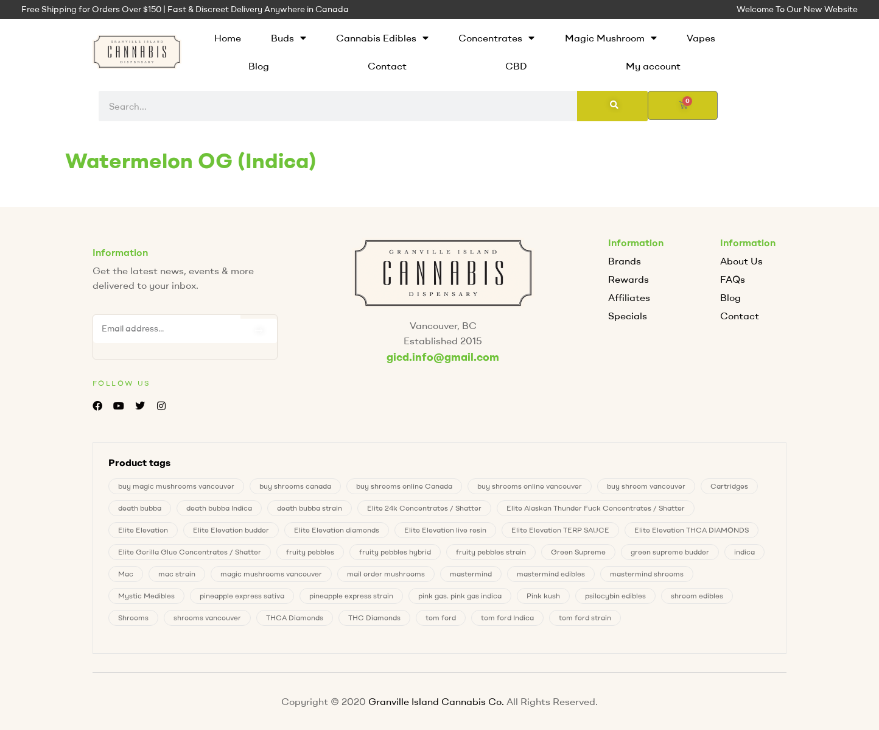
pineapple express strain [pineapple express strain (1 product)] (351, 595)
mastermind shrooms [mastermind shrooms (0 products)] (647, 573)
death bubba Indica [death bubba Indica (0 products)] (219, 507)
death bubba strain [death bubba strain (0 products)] (309, 507)
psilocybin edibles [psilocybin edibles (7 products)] (615, 595)
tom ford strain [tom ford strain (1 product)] (585, 617)
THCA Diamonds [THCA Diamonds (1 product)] (294, 617)
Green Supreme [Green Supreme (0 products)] (578, 551)
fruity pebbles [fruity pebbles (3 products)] (310, 551)
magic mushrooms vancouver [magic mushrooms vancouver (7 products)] (271, 573)
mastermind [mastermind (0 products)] (471, 573)
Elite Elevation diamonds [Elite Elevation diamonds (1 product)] (336, 529)
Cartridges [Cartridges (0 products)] (729, 486)
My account (653, 66)
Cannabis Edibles (382, 38)
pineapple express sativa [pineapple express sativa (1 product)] (242, 595)
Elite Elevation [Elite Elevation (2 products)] (143, 529)
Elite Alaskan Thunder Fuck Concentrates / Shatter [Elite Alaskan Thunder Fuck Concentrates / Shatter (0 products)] (595, 507)
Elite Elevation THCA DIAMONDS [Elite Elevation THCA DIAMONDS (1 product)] (691, 529)
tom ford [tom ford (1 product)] (440, 617)
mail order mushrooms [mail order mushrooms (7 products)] (386, 573)
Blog (258, 66)
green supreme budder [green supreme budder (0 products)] (670, 551)
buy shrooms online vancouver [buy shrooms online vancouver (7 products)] (529, 486)
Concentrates (496, 38)
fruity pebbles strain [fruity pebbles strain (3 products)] (491, 551)
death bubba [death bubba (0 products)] (139, 507)
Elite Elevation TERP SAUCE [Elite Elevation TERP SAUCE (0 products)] (560, 529)
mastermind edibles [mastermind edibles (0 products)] (551, 573)
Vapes (701, 38)
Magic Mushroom (611, 38)
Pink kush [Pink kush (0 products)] (543, 595)
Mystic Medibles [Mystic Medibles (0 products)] (146, 595)
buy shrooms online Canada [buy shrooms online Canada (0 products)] (404, 486)
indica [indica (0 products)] (744, 551)
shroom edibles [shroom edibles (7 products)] (697, 595)
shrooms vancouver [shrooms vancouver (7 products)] (207, 617)
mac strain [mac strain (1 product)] (176, 573)
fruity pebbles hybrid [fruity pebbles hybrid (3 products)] (395, 551)
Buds (288, 38)
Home (227, 38)
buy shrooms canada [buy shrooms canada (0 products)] (295, 486)
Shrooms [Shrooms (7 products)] (133, 617)
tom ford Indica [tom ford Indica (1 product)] (507, 617)
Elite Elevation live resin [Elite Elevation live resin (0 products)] (445, 529)
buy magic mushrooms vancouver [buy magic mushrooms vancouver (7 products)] (176, 486)
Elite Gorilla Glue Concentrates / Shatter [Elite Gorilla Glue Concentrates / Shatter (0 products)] (189, 551)
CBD (516, 66)
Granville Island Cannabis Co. (436, 701)
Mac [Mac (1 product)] (125, 573)
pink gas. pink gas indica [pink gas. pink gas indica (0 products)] (460, 595)
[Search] (612, 106)
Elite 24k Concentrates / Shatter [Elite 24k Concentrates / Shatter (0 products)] (424, 507)
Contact (387, 66)
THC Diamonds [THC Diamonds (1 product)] (374, 617)
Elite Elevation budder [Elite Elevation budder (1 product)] (231, 529)
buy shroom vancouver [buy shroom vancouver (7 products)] (646, 486)
